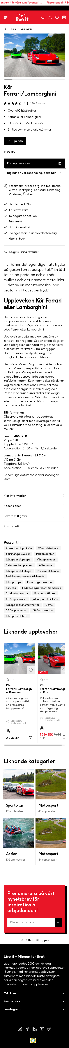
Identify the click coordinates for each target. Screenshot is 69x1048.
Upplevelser (27, 29)
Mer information (34, 496)
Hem (14, 29)
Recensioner (34, 506)
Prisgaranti (13, 221)
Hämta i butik (14, 238)
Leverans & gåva (34, 516)
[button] (34, 993)
